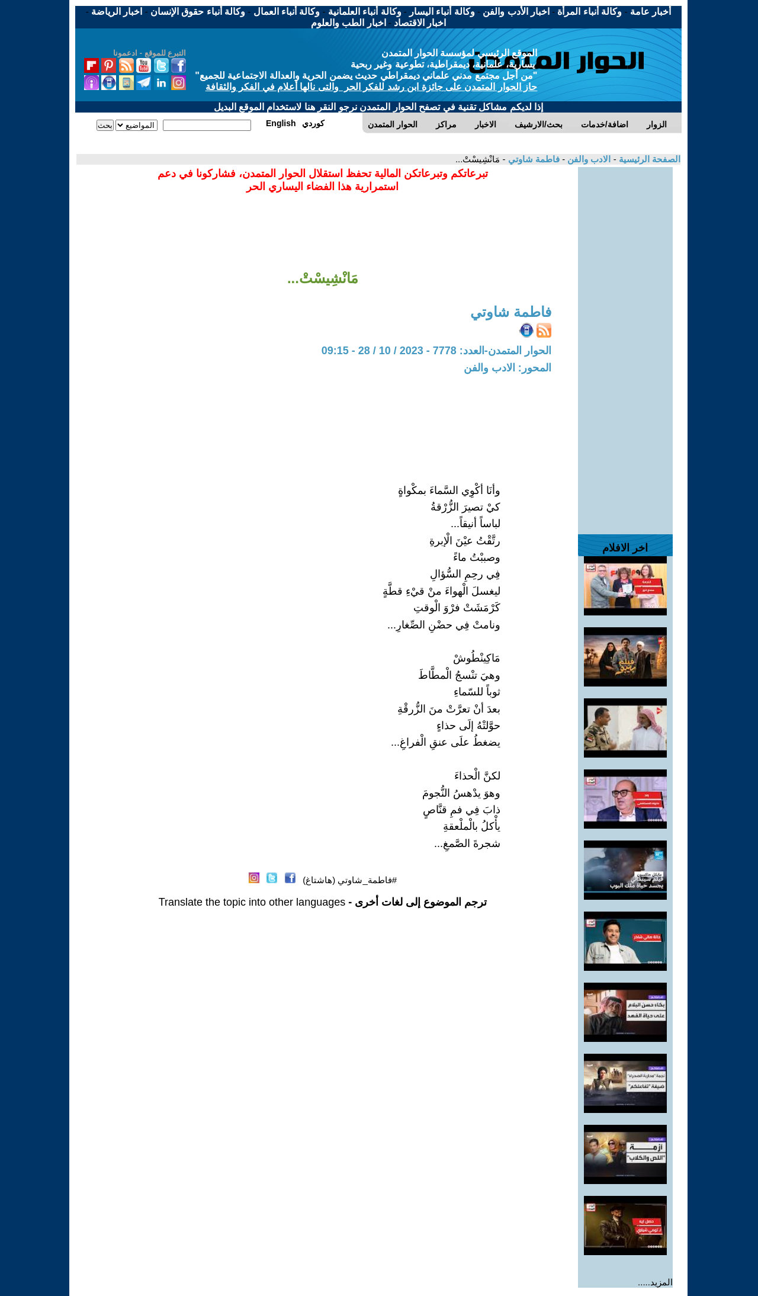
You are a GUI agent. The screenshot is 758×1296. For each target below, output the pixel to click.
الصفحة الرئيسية (648, 159)
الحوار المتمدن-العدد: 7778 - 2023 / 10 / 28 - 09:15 (436, 351)
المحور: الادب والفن (507, 368)
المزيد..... (655, 1282)
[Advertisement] (625, 344)
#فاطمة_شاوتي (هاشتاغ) (350, 880)
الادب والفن (588, 159)
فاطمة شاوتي (533, 159)
